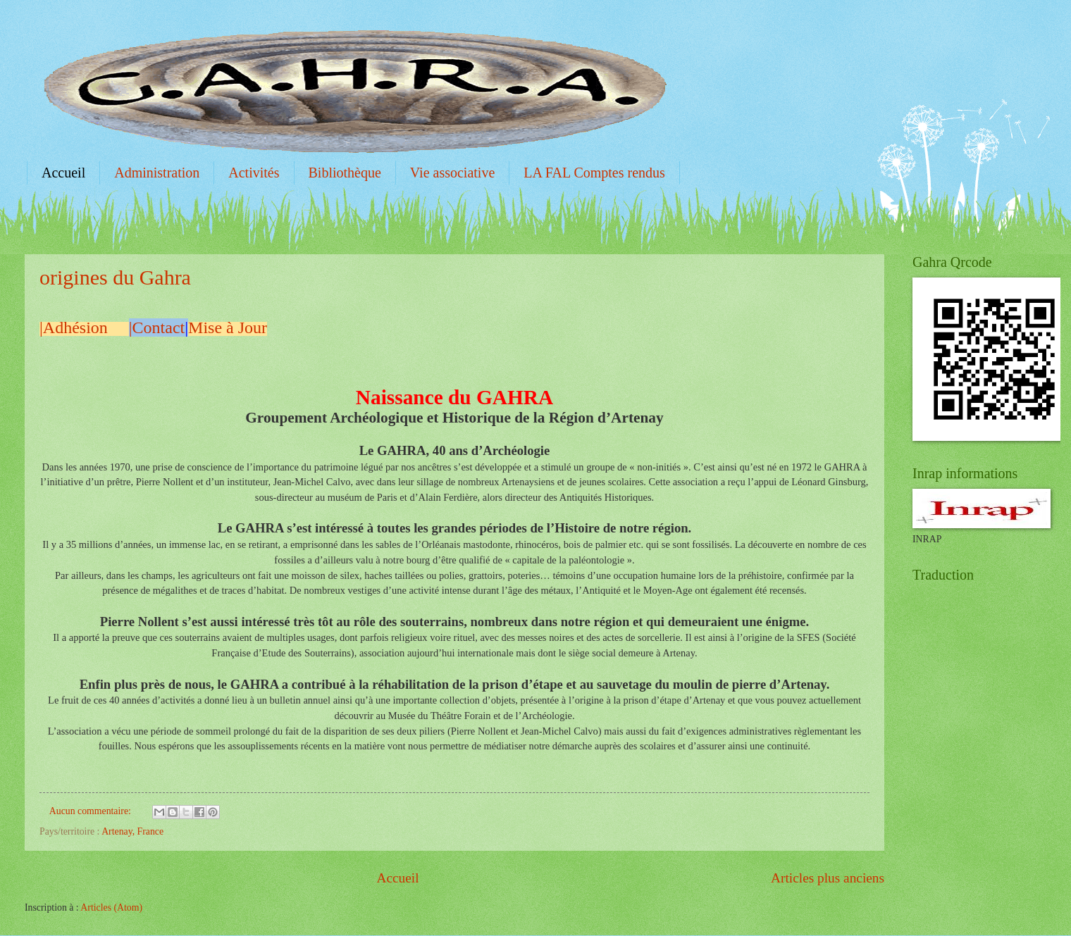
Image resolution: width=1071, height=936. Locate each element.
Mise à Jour (227, 327)
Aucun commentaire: (91, 811)
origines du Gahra (115, 277)
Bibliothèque (345, 172)
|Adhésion (77, 327)
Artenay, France (132, 831)
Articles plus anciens (827, 878)
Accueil (63, 172)
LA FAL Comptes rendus (594, 172)
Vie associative (452, 172)
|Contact (157, 327)
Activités (253, 172)
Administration (156, 172)
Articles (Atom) (111, 907)
